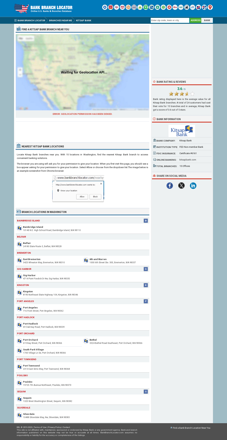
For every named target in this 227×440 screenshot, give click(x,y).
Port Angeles (30, 307)
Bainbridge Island (33, 227)
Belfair (27, 243)
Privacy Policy (54, 427)
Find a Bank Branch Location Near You (191, 428)
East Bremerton (31, 259)
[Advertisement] (82, 131)
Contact (66, 427)
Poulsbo (27, 381)
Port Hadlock (30, 323)
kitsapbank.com (187, 159)
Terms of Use (40, 427)
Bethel (93, 340)
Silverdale (29, 414)
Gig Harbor (29, 275)
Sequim (27, 398)
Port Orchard (30, 340)
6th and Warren (98, 259)
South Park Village (33, 349)
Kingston (28, 291)
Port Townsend (31, 365)
